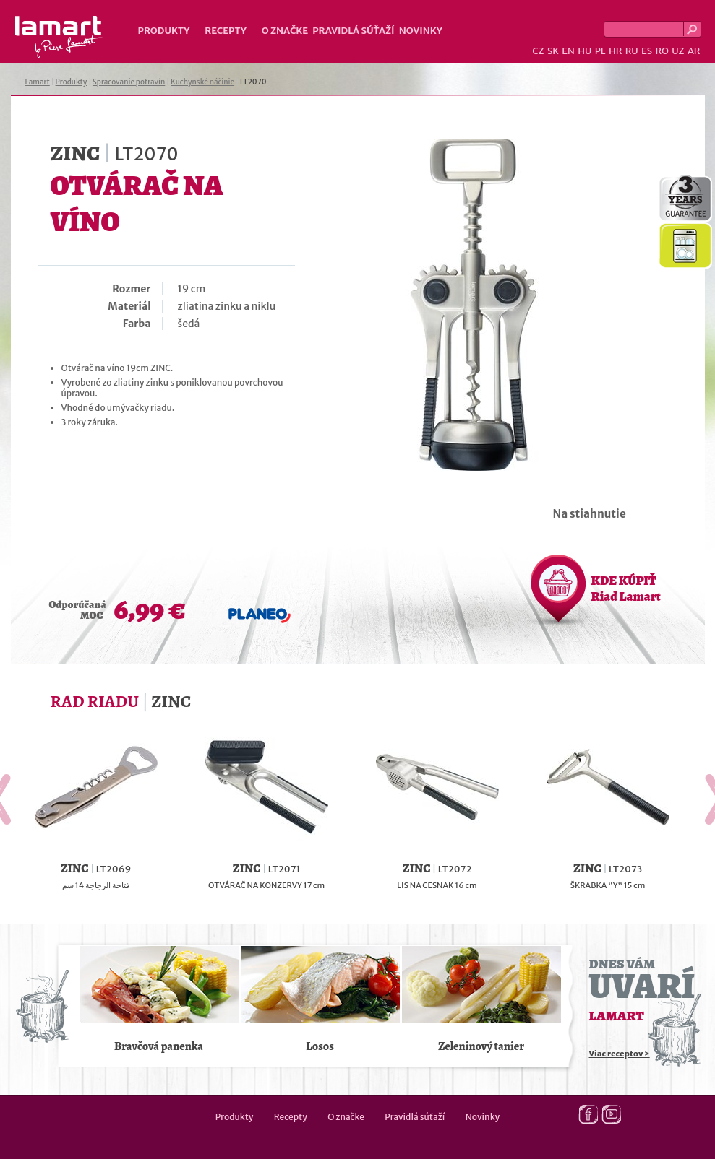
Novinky (420, 31)
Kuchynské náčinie (202, 82)
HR (615, 51)
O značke (285, 31)
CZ (538, 51)
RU (631, 51)
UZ (678, 51)
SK (553, 51)
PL (600, 51)
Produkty (164, 31)
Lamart (58, 36)
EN (568, 51)
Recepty (225, 31)
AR (694, 51)
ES (646, 51)
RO (661, 51)
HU (584, 51)
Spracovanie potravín (129, 82)
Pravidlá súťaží (353, 31)
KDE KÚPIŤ (626, 588)
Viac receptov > (619, 1054)
